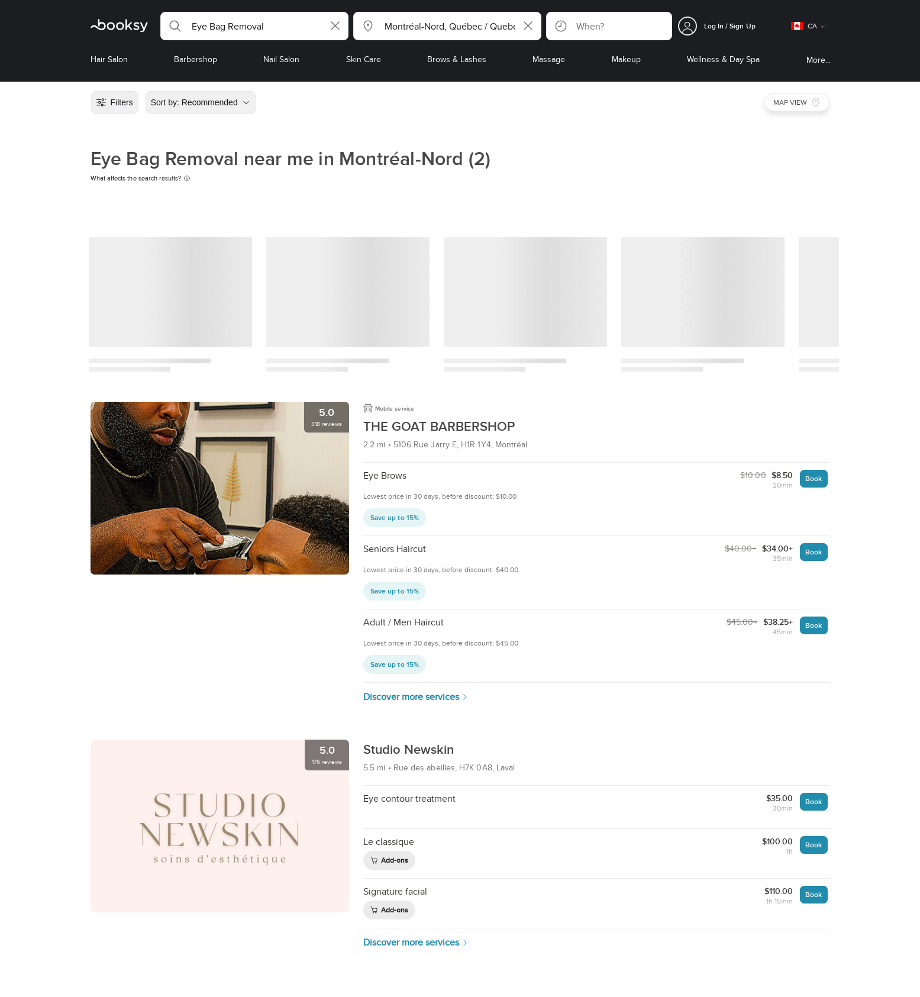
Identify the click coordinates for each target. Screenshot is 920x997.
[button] (254, 26)
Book (813, 478)
